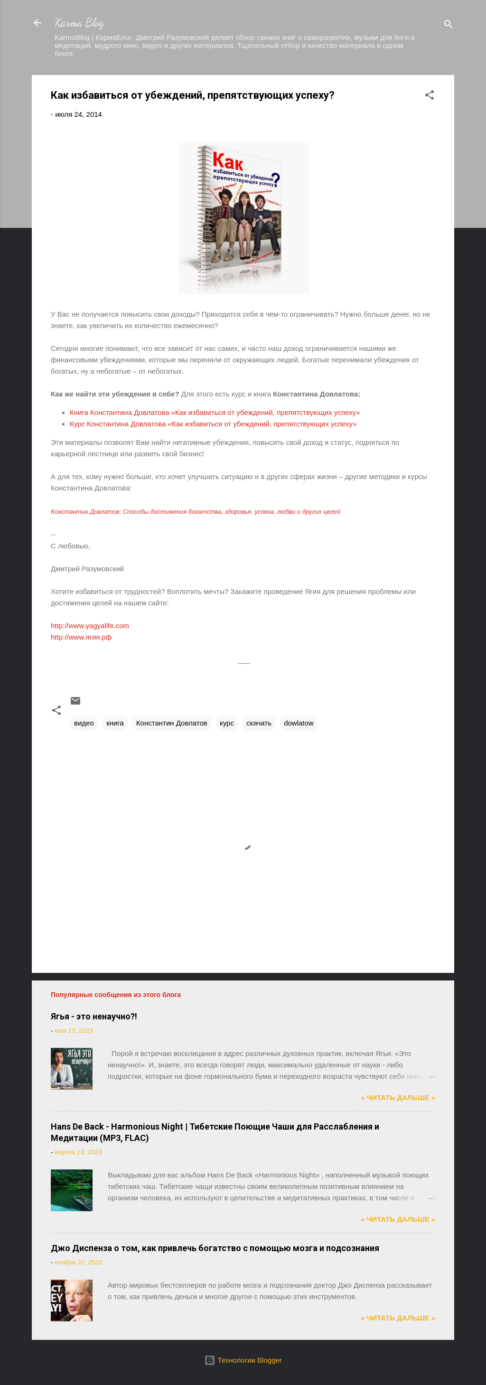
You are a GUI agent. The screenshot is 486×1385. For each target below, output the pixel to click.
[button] (429, 96)
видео (84, 723)
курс (227, 723)
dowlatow (299, 723)
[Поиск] (448, 25)
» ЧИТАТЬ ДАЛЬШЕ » (398, 1097)
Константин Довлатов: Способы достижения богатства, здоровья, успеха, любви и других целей (195, 511)
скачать (258, 723)
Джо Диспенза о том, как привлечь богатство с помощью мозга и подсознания (215, 1248)
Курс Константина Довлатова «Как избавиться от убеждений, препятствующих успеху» (213, 424)
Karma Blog (79, 22)
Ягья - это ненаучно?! (94, 1016)
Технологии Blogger (243, 1360)
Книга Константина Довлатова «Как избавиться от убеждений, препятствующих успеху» (215, 412)
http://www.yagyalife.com (90, 626)
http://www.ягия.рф (81, 637)
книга (115, 723)
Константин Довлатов (171, 723)
